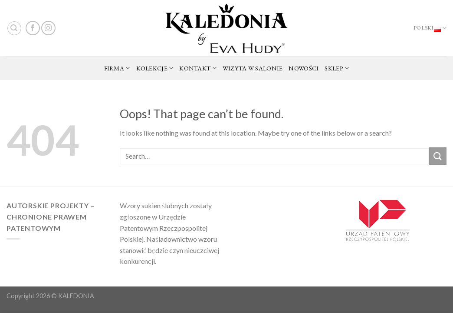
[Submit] (437, 155)
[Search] (14, 28)
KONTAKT (198, 68)
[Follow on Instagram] (48, 28)
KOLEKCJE (155, 68)
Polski (430, 28)
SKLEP (337, 68)
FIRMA (117, 68)
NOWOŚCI (303, 68)
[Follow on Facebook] (33, 28)
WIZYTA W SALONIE (253, 68)
